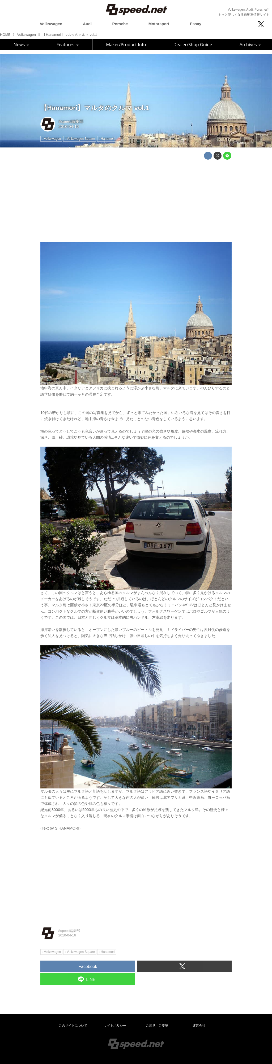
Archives (250, 44)
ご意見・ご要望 (157, 1025)
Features (68, 44)
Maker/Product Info (126, 44)
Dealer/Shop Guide (192, 44)
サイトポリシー (115, 1025)
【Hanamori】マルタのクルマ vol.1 (94, 107)
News (21, 44)
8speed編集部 (70, 121)
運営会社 (199, 1025)
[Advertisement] (136, 201)
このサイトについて (73, 1025)
